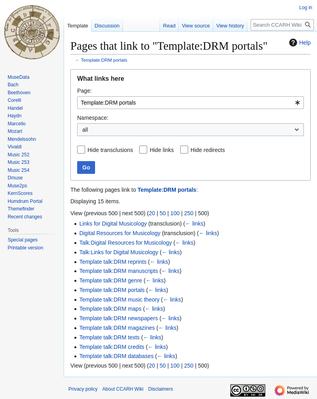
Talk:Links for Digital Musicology (118, 252)
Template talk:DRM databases (116, 356)
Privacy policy (82, 389)
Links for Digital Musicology (113, 223)
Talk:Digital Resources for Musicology (125, 242)
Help (299, 43)
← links (194, 223)
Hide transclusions (110, 150)
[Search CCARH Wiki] (282, 25)
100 (174, 213)
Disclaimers (160, 389)
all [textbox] (85, 130)
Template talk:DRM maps (110, 309)
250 (188, 213)
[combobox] (190, 102)
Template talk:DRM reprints (112, 262)
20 (152, 213)
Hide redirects (208, 150)
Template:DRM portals (104, 59)
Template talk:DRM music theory (119, 299)
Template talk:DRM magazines (117, 328)
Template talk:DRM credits (111, 347)
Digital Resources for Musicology (119, 233)
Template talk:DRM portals (111, 290)
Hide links (162, 150)
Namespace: (93, 118)
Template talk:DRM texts (109, 337)
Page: (84, 91)
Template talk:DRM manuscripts (118, 271)
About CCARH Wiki (122, 389)
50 (162, 213)
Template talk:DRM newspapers (118, 318)
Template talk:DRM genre (110, 280)
